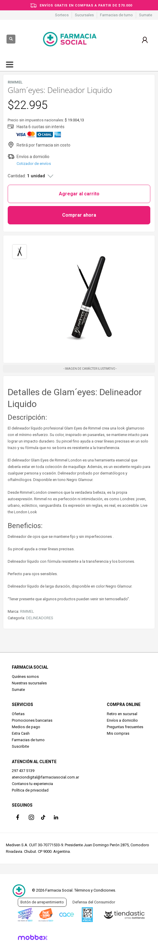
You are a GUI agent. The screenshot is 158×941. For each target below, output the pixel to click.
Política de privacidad (30, 790)
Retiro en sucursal (122, 714)
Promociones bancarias (32, 720)
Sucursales (84, 15)
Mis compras (118, 733)
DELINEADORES (39, 618)
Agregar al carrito (79, 194)
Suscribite (20, 746)
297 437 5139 (23, 770)
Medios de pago (26, 727)
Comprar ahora (79, 215)
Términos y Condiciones (94, 890)
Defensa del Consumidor (93, 902)
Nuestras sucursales (29, 683)
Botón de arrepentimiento (42, 902)
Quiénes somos (25, 676)
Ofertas (18, 714)
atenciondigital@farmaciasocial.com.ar (45, 777)
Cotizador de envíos (34, 163)
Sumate (145, 15)
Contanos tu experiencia (32, 783)
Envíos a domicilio (122, 720)
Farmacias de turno (116, 15)
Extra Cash (21, 733)
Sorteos (62, 15)
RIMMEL (27, 611)
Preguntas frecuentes (125, 727)
